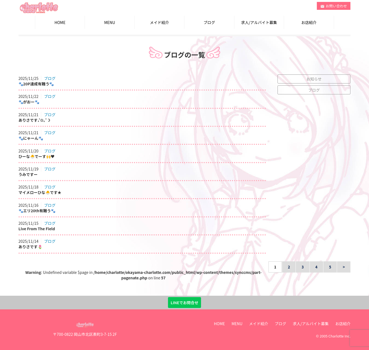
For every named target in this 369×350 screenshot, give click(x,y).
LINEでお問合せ (184, 302)
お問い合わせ (333, 5)
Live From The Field (37, 228)
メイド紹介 (159, 22)
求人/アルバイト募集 (259, 22)
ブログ (209, 22)
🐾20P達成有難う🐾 (36, 83)
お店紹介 (309, 22)
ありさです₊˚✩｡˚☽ (34, 120)
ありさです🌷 (30, 246)
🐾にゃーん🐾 (31, 138)
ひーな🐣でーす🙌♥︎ (37, 156)
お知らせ (314, 79)
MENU (109, 22)
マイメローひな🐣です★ (40, 192)
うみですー (28, 174)
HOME (59, 22)
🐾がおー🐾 (29, 101)
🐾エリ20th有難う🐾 (37, 210)
